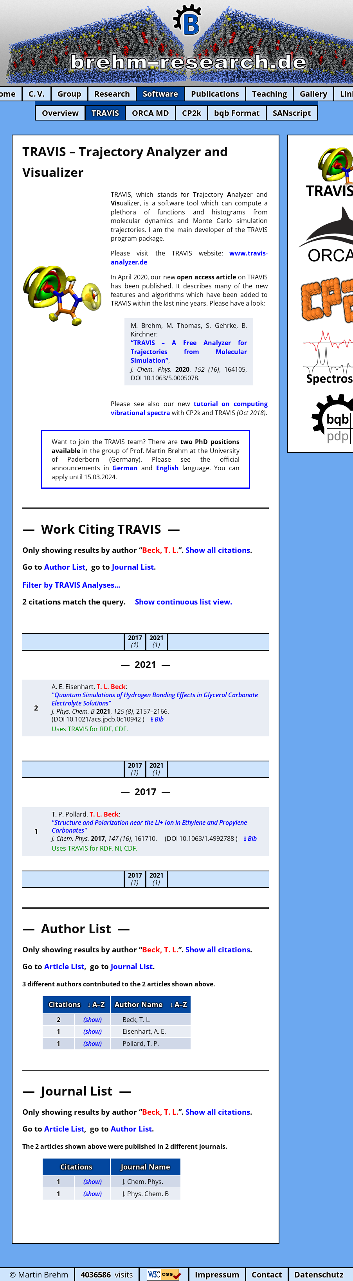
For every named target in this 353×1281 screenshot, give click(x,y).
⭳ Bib (157, 719)
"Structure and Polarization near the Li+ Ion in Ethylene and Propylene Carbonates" (149, 826)
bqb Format (237, 113)
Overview (60, 113)
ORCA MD (150, 113)
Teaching (269, 93)
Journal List (133, 567)
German (125, 468)
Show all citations (218, 550)
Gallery (313, 93)
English (167, 468)
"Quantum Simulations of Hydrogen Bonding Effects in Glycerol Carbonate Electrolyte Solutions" (155, 699)
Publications (215, 93)
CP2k (191, 113)
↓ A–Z (96, 1004)
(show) (92, 1019)
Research (112, 93)
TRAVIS (105, 113)
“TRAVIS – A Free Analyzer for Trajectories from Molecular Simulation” (189, 351)
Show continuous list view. (183, 601)
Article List (64, 966)
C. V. (37, 93)
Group (69, 93)
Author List (64, 567)
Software (160, 93)
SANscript (292, 113)
